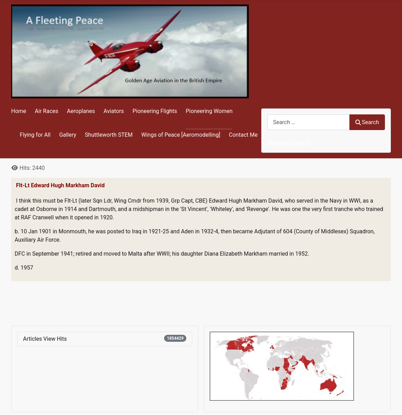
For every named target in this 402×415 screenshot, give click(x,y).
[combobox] (308, 122)
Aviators (113, 111)
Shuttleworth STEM (109, 134)
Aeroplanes (81, 111)
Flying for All (35, 134)
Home (18, 111)
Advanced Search (288, 142)
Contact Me (243, 134)
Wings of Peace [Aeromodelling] (181, 134)
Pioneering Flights (154, 111)
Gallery (67, 134)
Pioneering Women (209, 111)
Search (367, 122)
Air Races (46, 111)
